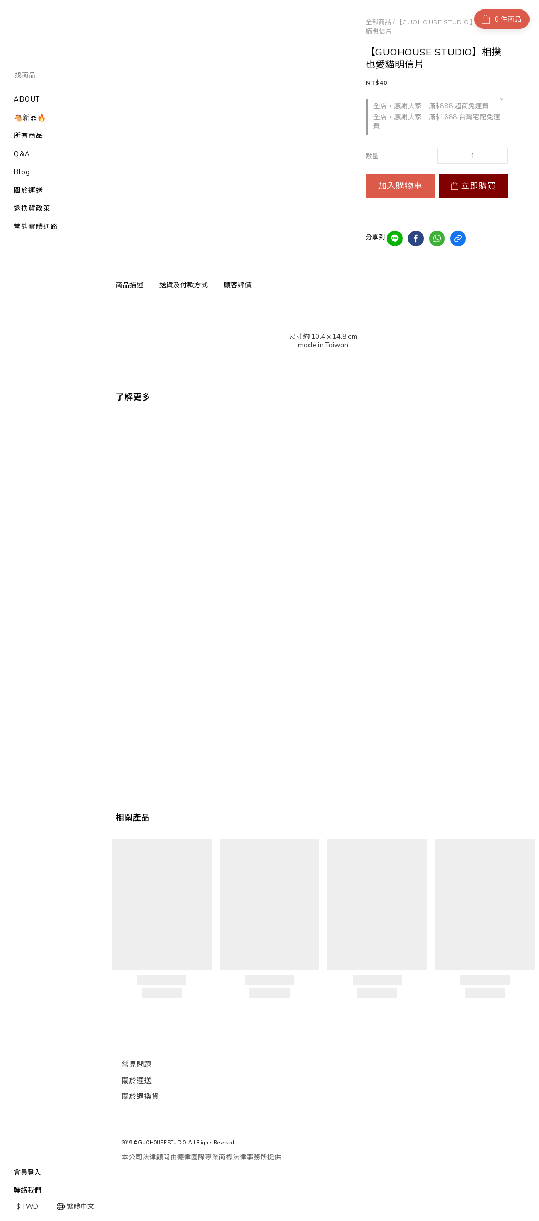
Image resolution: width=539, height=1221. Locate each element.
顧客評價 (238, 285)
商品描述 (130, 285)
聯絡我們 (27, 1190)
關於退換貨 (140, 1096)
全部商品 (378, 22)
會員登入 (27, 1172)
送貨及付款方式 (183, 285)
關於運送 (137, 1080)
